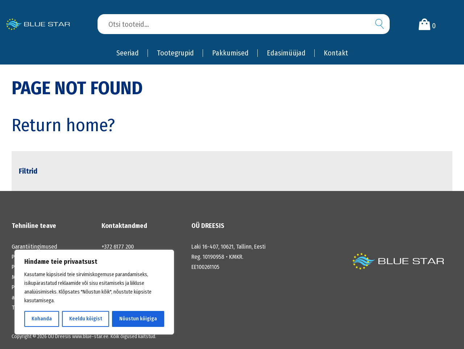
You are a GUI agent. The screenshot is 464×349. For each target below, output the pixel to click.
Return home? (63, 125)
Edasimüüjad (286, 53)
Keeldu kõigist (85, 319)
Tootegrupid (175, 53)
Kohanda (42, 319)
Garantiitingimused (34, 246)
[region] (94, 292)
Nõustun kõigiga (138, 319)
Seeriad (127, 53)
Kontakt (336, 53)
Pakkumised (230, 53)
